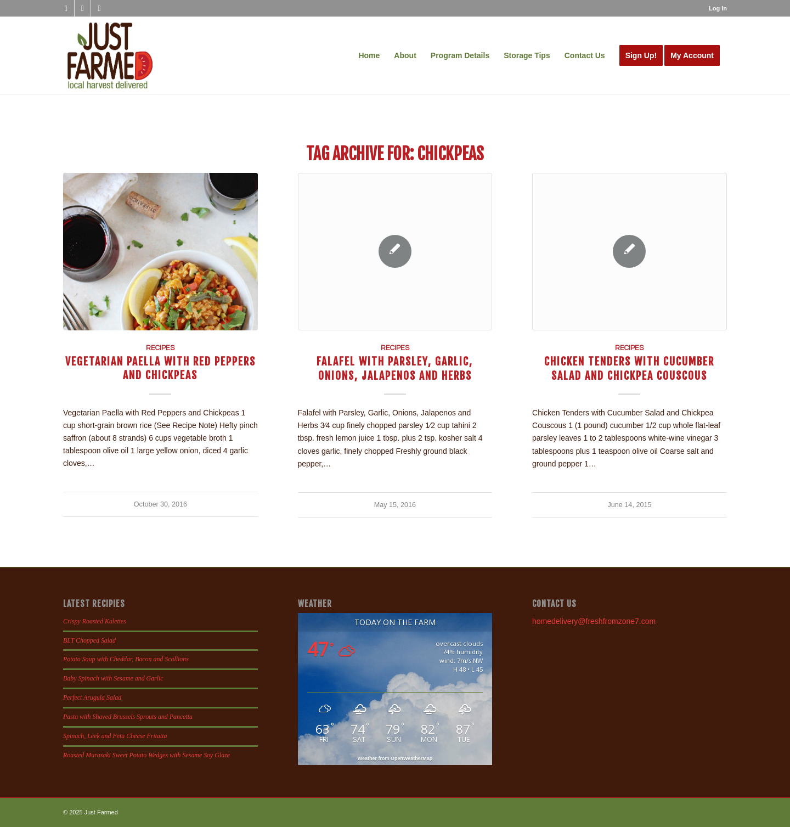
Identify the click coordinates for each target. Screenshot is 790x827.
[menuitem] (715, 8)
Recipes (160, 348)
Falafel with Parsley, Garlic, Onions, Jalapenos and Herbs (395, 368)
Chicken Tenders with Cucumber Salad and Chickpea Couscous (629, 368)
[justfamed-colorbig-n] (110, 55)
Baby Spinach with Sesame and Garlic (113, 678)
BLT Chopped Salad (89, 640)
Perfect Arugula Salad (92, 697)
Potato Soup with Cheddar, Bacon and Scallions (126, 659)
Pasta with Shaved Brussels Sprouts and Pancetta (128, 717)
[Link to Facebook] (66, 8)
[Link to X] (99, 8)
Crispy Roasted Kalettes (94, 621)
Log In (718, 8)
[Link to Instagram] (83, 8)
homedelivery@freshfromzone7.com (594, 621)
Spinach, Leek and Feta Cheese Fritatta (115, 736)
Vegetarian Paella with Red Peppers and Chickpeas (160, 368)
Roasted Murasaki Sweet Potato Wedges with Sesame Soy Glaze (146, 755)
